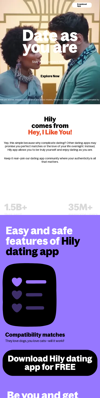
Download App (82, 5)
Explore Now (50, 76)
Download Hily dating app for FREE (50, 363)
